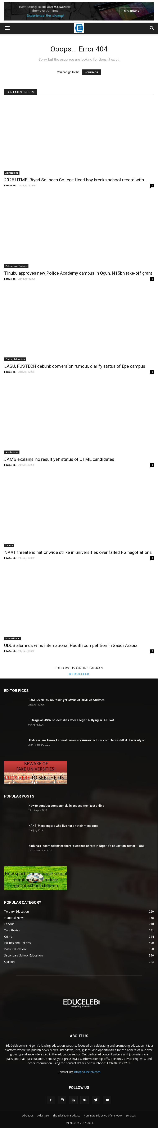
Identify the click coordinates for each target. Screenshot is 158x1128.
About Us (27, 1115)
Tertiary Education (15, 359)
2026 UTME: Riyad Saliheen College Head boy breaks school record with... (75, 179)
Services (131, 1115)
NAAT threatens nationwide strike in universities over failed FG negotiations (78, 552)
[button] (152, 28)
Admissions (11, 172)
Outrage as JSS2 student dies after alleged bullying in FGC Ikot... (72, 720)
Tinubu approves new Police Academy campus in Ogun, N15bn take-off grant (78, 273)
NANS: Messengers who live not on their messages (63, 825)
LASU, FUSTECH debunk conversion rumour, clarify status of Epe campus (74, 366)
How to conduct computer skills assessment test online (66, 805)
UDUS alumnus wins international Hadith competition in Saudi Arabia (70, 645)
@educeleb (79, 674)
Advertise (43, 1115)
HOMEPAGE (91, 72)
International (12, 638)
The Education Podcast (66, 1115)
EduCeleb (9, 185)
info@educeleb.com (87, 1072)
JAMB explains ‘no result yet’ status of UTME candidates (59, 459)
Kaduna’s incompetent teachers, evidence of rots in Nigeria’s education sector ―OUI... (87, 846)
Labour (9, 545)
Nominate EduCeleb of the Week (103, 1115)
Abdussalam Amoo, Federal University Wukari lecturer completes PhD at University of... (87, 740)
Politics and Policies (16, 266)
